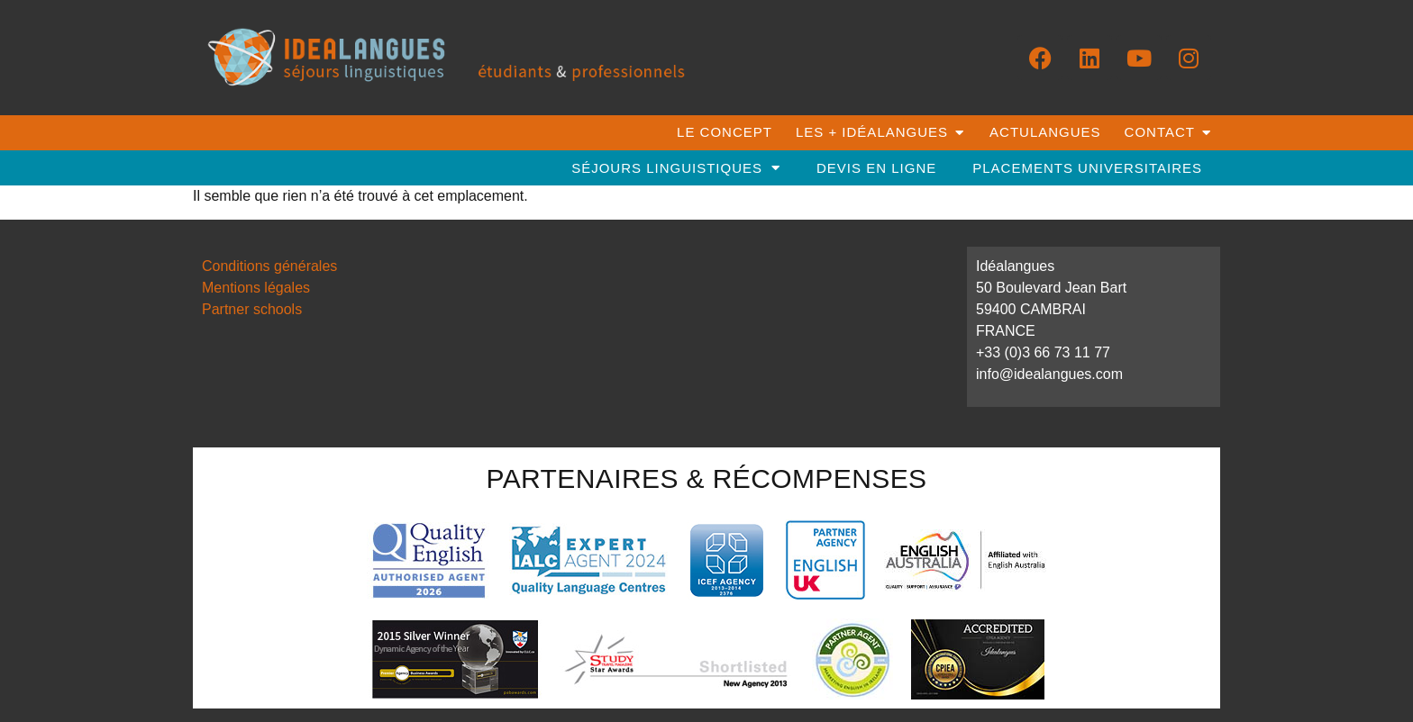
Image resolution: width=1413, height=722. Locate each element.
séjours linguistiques (675, 168)
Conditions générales (269, 266)
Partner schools (252, 309)
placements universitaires (1087, 168)
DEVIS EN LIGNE (876, 168)
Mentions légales (256, 287)
